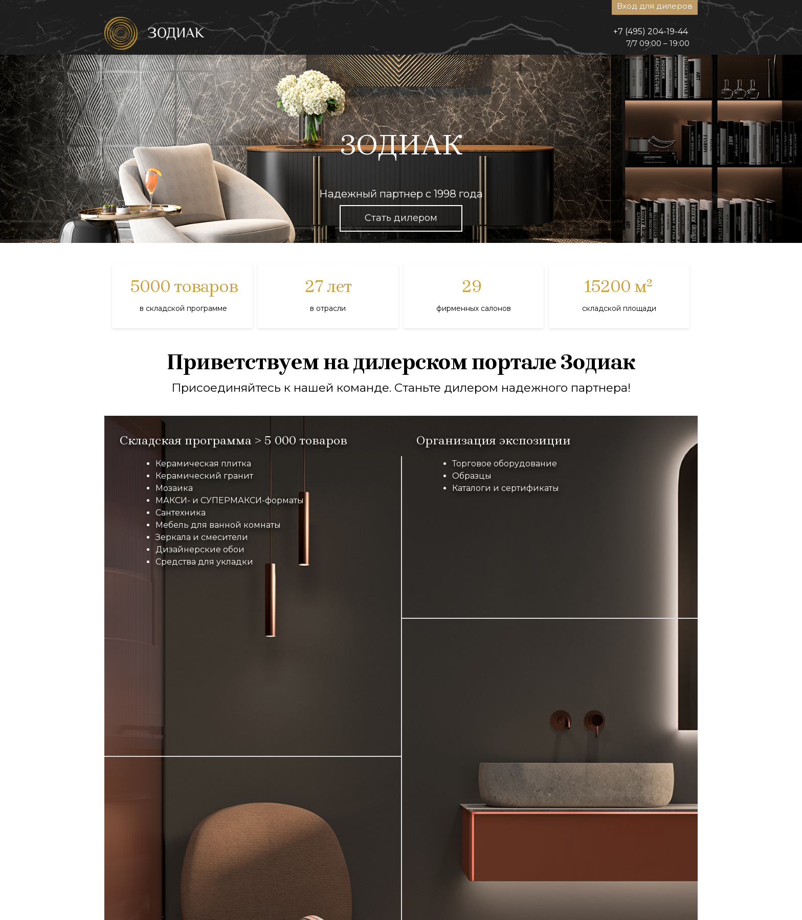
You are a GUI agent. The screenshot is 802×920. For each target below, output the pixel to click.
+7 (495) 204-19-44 (650, 31)
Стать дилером (401, 217)
